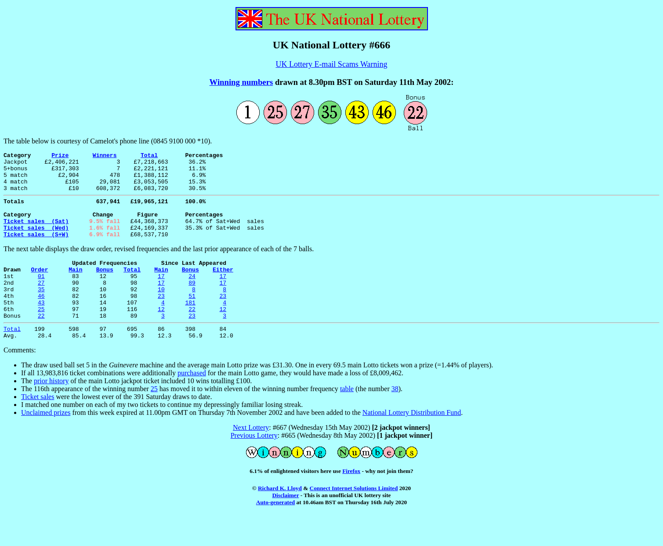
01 (41, 296)
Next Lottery (251, 458)
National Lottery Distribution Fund (411, 443)
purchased (192, 403)
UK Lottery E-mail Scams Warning (331, 64)
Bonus (104, 288)
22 (192, 335)
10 (161, 311)
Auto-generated (275, 532)
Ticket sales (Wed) (36, 242)
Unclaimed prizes (45, 443)
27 (41, 304)
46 (41, 319)
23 (161, 319)
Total (149, 156)
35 (41, 311)
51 (192, 319)
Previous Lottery (254, 465)
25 (41, 335)
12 (161, 335)
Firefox (351, 501)
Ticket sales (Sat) (36, 234)
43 (41, 327)
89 (192, 304)
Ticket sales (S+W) (36, 250)
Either (223, 288)
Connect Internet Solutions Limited (354, 518)
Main (75, 288)
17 (161, 296)
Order (39, 288)
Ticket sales (37, 427)
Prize (60, 156)
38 (395, 419)
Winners (105, 156)
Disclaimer (285, 525)
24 (192, 296)
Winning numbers (241, 82)
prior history (51, 411)
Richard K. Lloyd (280, 518)
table (347, 419)
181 (190, 327)
